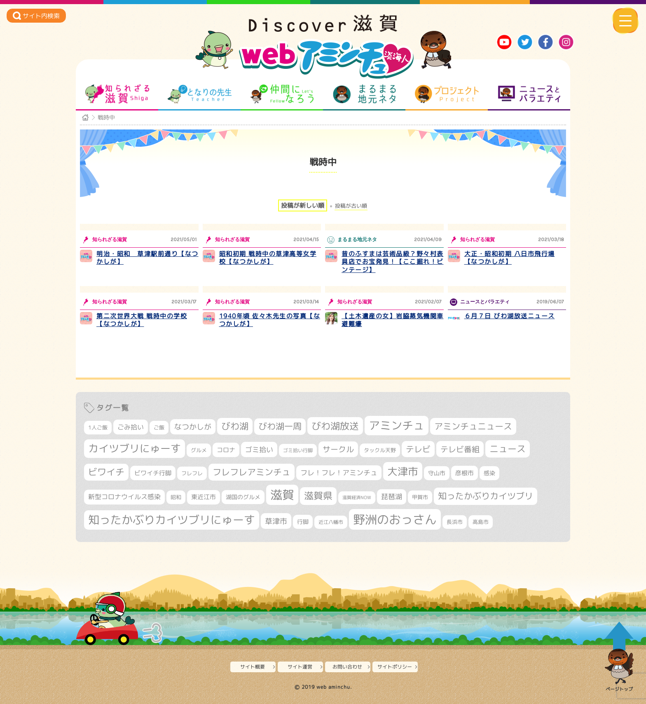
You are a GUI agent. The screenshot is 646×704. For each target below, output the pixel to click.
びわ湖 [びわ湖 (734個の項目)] (234, 426)
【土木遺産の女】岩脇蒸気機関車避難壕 (393, 320)
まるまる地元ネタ (364, 94)
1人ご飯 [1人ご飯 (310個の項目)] (98, 427)
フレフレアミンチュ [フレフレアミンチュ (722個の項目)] (251, 472)
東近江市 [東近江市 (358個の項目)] (203, 497)
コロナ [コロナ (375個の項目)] (226, 450)
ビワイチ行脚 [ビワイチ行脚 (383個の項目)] (152, 473)
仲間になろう (282, 94)
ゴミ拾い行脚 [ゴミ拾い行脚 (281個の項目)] (298, 450)
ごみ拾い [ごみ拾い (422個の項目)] (130, 427)
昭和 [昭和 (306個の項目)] (176, 497)
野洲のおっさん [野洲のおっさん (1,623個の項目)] (395, 519)
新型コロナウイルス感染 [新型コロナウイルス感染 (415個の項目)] (124, 496)
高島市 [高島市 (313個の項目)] (481, 522)
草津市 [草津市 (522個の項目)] (276, 521)
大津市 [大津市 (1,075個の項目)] (402, 471)
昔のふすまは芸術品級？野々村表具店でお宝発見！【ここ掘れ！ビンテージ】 (393, 261)
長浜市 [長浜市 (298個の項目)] (455, 522)
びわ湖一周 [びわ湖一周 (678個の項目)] (280, 426)
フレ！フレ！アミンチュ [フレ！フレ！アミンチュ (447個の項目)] (338, 472)
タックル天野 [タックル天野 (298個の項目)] (380, 450)
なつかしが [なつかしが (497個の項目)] (192, 427)
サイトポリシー (394, 666)
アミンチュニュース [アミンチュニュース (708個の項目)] (473, 426)
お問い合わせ (347, 666)
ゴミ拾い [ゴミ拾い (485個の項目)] (259, 449)
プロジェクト (447, 94)
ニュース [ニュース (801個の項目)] (507, 448)
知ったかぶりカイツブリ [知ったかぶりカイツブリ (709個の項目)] (485, 496)
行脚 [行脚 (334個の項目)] (303, 522)
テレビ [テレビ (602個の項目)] (418, 449)
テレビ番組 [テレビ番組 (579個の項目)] (460, 449)
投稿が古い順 (351, 205)
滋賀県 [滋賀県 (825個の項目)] (318, 495)
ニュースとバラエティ (529, 94)
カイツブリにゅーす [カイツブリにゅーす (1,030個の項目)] (134, 448)
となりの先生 (200, 94)
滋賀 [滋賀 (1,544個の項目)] (282, 494)
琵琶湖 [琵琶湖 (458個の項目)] (391, 496)
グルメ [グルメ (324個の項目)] (199, 450)
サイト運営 (300, 666)
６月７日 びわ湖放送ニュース (509, 316)
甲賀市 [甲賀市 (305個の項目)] (420, 497)
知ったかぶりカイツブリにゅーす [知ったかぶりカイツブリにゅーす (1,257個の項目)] (171, 520)
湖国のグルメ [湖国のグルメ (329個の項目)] (243, 497)
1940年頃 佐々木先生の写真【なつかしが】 (270, 320)
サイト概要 (252, 666)
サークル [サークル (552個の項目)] (338, 449)
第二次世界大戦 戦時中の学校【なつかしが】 (141, 320)
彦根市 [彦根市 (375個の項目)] (464, 473)
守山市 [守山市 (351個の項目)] (436, 473)
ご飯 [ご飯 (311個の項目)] (159, 427)
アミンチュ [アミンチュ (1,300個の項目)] (396, 425)
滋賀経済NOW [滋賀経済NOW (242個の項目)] (356, 497)
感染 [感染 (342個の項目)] (489, 473)
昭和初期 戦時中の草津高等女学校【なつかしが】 (268, 257)
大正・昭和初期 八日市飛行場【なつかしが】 (509, 257)
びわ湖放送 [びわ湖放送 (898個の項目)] (335, 425)
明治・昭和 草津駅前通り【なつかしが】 (147, 257)
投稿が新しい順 (302, 205)
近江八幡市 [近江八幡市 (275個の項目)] (330, 522)
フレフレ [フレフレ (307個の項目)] (192, 473)
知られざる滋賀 (117, 94)
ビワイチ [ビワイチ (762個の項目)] (106, 472)
